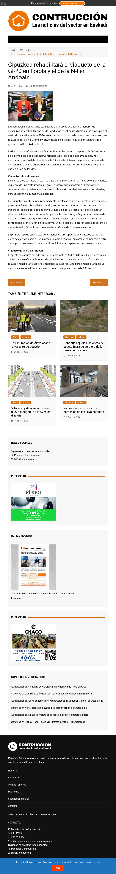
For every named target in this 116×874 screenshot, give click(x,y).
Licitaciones (14, 777)
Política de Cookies (36, 814)
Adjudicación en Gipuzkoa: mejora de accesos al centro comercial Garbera (49, 714)
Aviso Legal (51, 814)
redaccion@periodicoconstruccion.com (31, 841)
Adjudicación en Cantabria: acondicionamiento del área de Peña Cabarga (48, 686)
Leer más (16, 598)
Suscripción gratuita (18, 798)
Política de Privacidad (17, 814)
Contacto (12, 805)
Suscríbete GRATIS (72, 3)
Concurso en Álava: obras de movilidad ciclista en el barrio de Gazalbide (49, 707)
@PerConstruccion (22, 459)
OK (58, 867)
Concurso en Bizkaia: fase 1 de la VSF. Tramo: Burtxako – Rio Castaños (48, 721)
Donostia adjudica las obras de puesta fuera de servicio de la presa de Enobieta (83, 346)
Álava (15, 337)
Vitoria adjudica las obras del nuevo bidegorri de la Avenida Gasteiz (30, 411)
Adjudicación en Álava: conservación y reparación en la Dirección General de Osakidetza (57, 700)
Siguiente (97, 282)
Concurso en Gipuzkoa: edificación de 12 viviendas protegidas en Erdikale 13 (51, 693)
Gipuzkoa (34, 86)
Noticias (43, 86)
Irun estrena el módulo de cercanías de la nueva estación (83, 410)
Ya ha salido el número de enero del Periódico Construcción (42, 593)
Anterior (18, 282)
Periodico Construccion (25, 455)
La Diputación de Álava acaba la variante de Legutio (30, 344)
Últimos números (17, 784)
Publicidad (13, 791)
